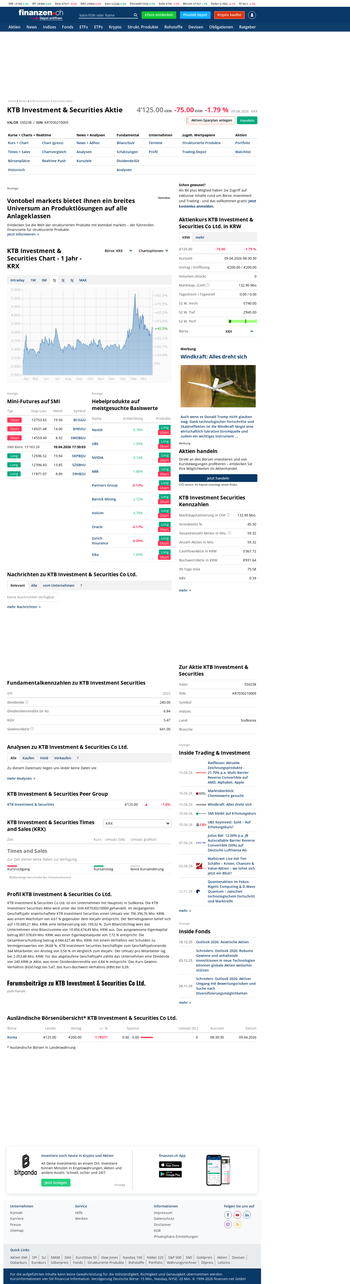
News (31, 27)
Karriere (17, 1219)
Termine (155, 142)
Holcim (98, 513)
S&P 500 (174, 1257)
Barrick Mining (104, 499)
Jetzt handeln (218, 478)
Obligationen (221, 27)
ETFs (83, 27)
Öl (240, 3)
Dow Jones (109, 1257)
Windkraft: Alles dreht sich (230, 804)
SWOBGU (78, 438)
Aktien (14, 27)
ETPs (98, 27)
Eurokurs (39, 1262)
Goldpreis (204, 1257)
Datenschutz (164, 1219)
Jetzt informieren (23, 234)
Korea (12, 1037)
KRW (186, 237)
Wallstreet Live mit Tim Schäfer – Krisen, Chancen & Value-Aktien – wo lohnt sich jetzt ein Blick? (231, 865)
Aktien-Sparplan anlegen (211, 120)
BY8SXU (79, 429)
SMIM (55, 1257)
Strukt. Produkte (143, 27)
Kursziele (84, 160)
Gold (162, 3)
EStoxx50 (135, 3)
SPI (34, 3)
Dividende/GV (128, 160)
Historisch (16, 169)
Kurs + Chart (18, 142)
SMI (11, 3)
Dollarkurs (18, 1262)
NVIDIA (97, 457)
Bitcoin (187, 3)
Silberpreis (60, 1262)
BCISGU (79, 420)
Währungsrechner (182, 1262)
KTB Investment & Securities (30, 804)
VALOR (12, 122)
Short (164, 432)
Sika (95, 554)
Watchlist (243, 151)
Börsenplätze (19, 160)
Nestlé (97, 430)
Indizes (49, 27)
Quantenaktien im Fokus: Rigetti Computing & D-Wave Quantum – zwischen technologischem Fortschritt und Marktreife (231, 891)
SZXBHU (79, 465)
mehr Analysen (21, 778)
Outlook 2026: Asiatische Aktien (222, 941)
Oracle (97, 526)
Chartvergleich (54, 151)
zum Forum (16, 991)
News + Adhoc (88, 142)
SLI (44, 1257)
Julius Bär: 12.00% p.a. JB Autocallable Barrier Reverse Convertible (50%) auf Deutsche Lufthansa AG (231, 842)
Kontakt (16, 1213)
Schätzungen (127, 151)
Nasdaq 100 (132, 1257)
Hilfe (79, 1213)
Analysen (84, 151)
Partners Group (105, 485)
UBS (95, 443)
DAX (83, 3)
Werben (81, 1219)
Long (165, 427)
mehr (200, 237)
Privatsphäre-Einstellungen (176, 1237)
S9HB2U (79, 474)
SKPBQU (79, 456)
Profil (153, 151)
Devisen (195, 27)
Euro (108, 3)
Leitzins (224, 1262)
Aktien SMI (18, 1257)
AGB (157, 1230)
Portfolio (242, 142)
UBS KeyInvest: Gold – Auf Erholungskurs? (229, 824)
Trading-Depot (194, 151)
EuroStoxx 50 (86, 1257)
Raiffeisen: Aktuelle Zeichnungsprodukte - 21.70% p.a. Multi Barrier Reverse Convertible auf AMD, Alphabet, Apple (228, 772)
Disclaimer (162, 1225)
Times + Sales (19, 151)
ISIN (39, 122)
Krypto (115, 27)
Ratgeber (247, 27)
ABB (95, 471)
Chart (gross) (52, 142)
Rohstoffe (173, 27)
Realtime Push (54, 160)
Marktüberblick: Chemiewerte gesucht (226, 793)
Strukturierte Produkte (201, 142)
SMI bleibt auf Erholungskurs (232, 813)
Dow (58, 3)
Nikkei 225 (155, 1257)
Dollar (215, 3)
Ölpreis (207, 1262)
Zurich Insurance (100, 540)
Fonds (67, 27)
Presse (15, 1225)
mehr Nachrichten (24, 606)
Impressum (163, 1213)
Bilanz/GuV (126, 142)
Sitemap (17, 1230)
